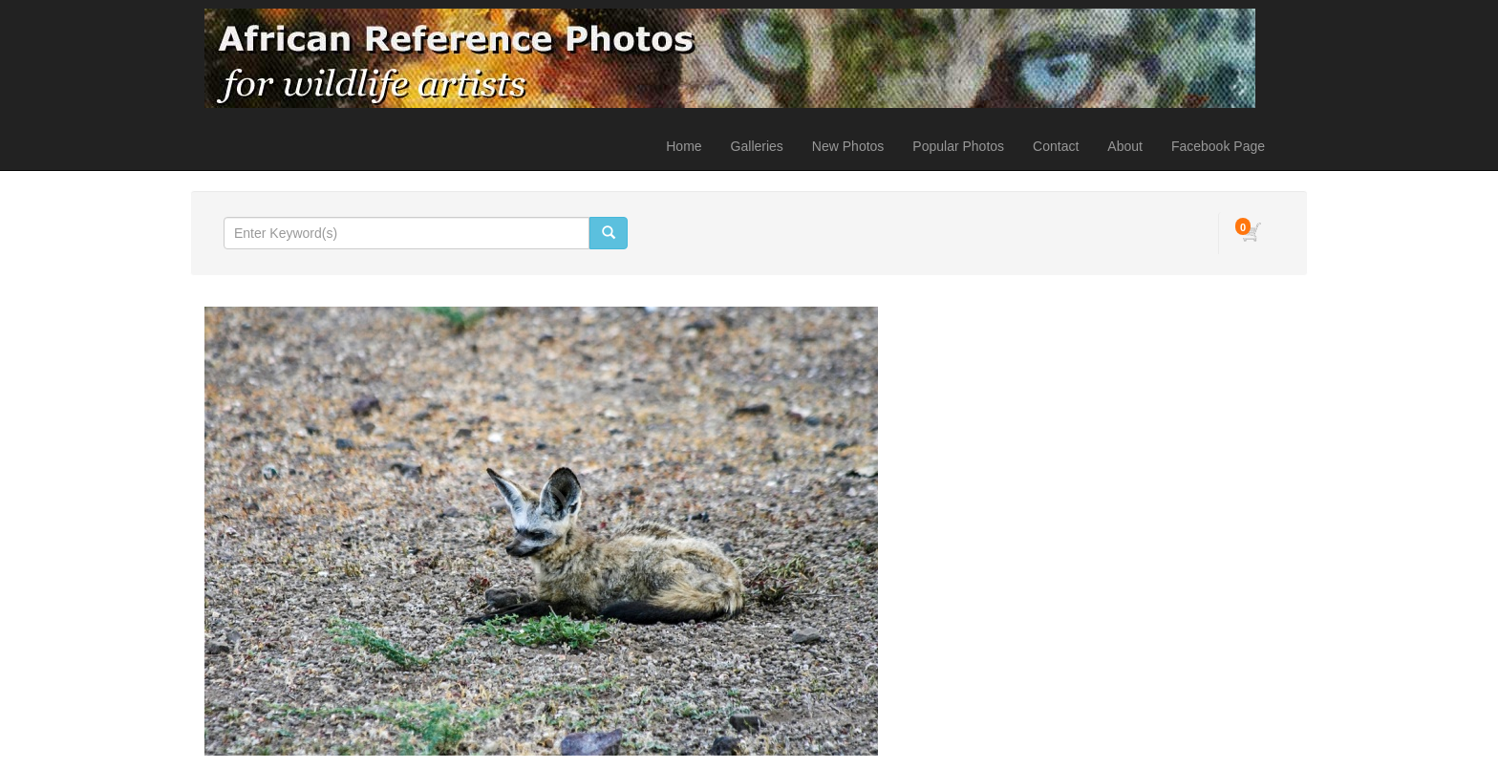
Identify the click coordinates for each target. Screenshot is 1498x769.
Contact (1056, 146)
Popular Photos (958, 146)
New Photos (848, 146)
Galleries (757, 146)
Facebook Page (1218, 146)
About (1125, 146)
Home (683, 146)
